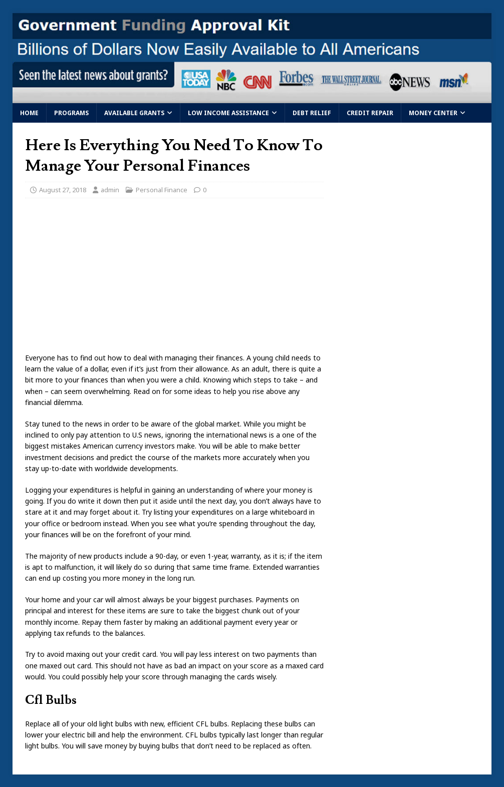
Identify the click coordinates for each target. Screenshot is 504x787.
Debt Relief (312, 113)
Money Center (433, 113)
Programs (71, 113)
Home (29, 113)
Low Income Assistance (228, 113)
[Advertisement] (174, 278)
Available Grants (134, 113)
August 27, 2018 (62, 189)
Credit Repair (370, 113)
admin (110, 189)
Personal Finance (161, 189)
